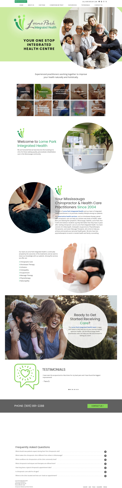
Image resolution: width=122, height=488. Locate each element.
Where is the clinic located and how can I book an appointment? (36, 475)
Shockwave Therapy (27, 264)
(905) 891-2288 (93, 1)
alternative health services (67, 216)
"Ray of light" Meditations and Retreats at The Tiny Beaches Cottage (43, 108)
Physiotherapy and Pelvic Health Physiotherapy (61, 91)
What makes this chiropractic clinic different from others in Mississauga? (38, 455)
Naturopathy (43, 91)
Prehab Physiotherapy (97, 108)
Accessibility (99, 486)
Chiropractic (25, 91)
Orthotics (23, 267)
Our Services (72, 5)
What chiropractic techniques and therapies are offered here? (35, 463)
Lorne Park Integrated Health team (83, 327)
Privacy (93, 486)
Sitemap (105, 486)
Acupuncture (79, 91)
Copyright (85, 486)
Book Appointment (20, 1)
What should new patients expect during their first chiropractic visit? (37, 451)
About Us (31, 5)
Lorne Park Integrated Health (73, 211)
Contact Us (98, 5)
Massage (97, 91)
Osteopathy (25, 108)
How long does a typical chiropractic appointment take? (33, 467)
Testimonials (85, 5)
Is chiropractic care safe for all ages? (27, 471)
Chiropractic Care (26, 262)
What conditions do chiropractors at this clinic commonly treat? (36, 459)
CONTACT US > (98, 406)
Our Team (42, 5)
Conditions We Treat (56, 5)
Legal (90, 486)
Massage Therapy (26, 275)
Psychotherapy (78, 108)
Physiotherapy (25, 278)
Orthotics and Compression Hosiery (61, 108)
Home (21, 5)
